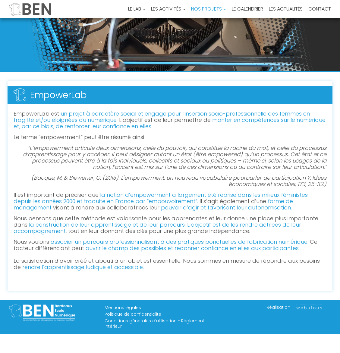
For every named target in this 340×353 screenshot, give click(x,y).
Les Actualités (286, 9)
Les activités (168, 9)
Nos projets (208, 9)
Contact (319, 9)
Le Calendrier (247, 9)
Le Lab (136, 9)
